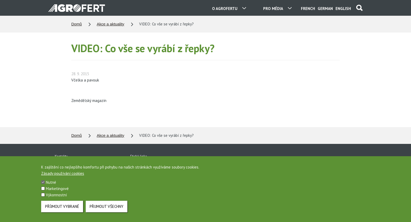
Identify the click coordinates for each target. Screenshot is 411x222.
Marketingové (57, 193)
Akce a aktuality (110, 24)
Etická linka (138, 156)
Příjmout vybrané (62, 210)
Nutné (51, 186)
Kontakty (61, 156)
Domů (76, 24)
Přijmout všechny (106, 210)
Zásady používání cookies (62, 177)
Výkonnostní (56, 199)
